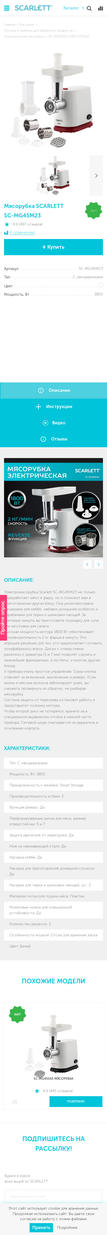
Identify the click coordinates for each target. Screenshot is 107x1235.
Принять (41, 1227)
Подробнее (75, 1101)
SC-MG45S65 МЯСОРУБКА (53, 1079)
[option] (53, 507)
